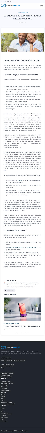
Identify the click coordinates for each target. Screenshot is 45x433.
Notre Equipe (4, 385)
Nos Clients (4, 388)
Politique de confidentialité (8, 404)
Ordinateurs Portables (6, 413)
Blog (2, 398)
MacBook (3, 415)
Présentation (4, 387)
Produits (3, 395)
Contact (3, 400)
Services (3, 396)
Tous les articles (9, 290)
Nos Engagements (5, 390)
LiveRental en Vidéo (6, 381)
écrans (21, 180)
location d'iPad (31, 247)
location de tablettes (15, 247)
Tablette (3, 408)
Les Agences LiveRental (7, 383)
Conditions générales (6, 402)
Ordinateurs (4, 412)
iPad (2, 410)
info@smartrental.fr (7, 377)
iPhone (3, 419)
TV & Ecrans (4, 421)
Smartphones (4, 417)
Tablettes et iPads (23, 12)
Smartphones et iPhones (12, 323)
